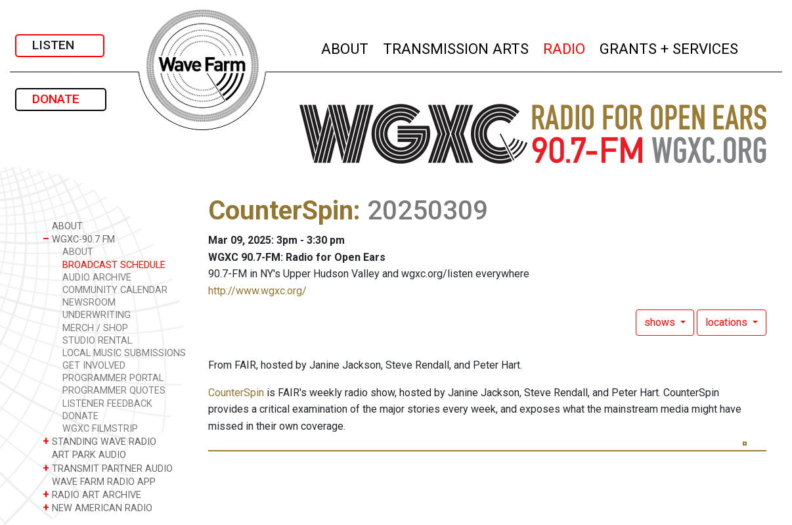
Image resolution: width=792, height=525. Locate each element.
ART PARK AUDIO (84, 454)
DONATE (60, 98)
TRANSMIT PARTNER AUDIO (108, 468)
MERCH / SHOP (95, 328)
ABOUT (345, 47)
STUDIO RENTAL (97, 340)
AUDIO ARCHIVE (96, 277)
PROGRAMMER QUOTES (113, 390)
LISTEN (59, 45)
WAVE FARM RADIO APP (99, 481)
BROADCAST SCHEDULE (113, 265)
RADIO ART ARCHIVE (92, 494)
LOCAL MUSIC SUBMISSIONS (124, 353)
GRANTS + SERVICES (669, 47)
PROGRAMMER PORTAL (113, 378)
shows (661, 322)
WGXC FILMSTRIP (100, 428)
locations (727, 322)
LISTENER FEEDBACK (107, 403)
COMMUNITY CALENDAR (114, 290)
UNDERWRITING (96, 315)
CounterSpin (280, 210)
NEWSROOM (89, 302)
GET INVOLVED (93, 365)
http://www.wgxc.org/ (257, 291)
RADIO (564, 47)
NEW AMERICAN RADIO (97, 507)
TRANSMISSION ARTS (456, 47)
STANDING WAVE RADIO (99, 441)
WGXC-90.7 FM (79, 239)
